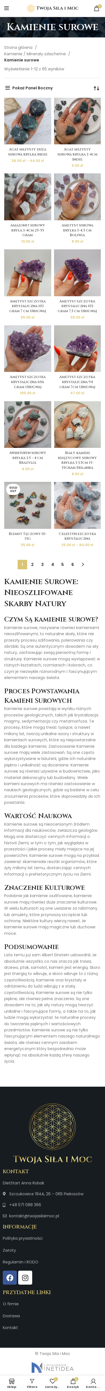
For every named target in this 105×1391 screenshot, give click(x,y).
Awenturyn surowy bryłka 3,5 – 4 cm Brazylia (27, 458)
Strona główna (19, 47)
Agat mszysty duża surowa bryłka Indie (27, 152)
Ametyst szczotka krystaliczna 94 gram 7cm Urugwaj (77, 382)
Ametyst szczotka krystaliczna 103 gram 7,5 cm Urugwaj (77, 306)
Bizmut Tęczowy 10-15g (27, 536)
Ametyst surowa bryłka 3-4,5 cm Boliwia (77, 230)
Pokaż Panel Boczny (32, 88)
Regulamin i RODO (20, 1262)
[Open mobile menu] (6, 8)
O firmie (11, 1304)
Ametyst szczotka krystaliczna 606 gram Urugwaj (28, 382)
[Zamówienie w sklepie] (96, 88)
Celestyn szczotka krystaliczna (77, 536)
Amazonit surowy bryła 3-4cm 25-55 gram (27, 230)
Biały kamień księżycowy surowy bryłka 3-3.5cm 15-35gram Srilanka (77, 460)
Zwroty (9, 1250)
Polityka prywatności (23, 1238)
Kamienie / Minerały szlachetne (35, 54)
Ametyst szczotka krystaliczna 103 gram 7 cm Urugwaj (27, 306)
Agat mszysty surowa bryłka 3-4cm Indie (77, 154)
